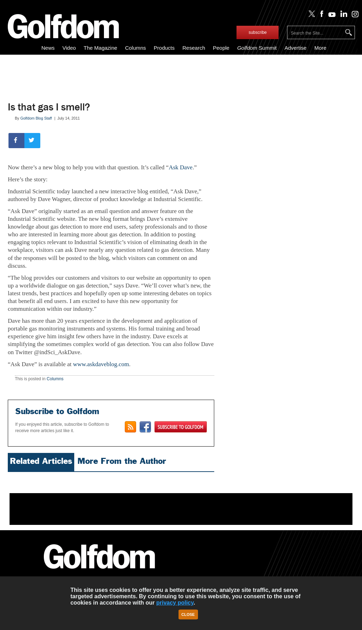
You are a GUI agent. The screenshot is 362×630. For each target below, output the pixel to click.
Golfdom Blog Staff (36, 118)
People (221, 48)
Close (188, 614)
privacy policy (175, 603)
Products (164, 48)
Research (193, 48)
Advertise (296, 48)
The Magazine (100, 48)
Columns (135, 48)
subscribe (258, 32)
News (48, 48)
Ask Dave (181, 167)
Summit (257, 48)
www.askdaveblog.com (101, 364)
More (320, 48)
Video (69, 48)
